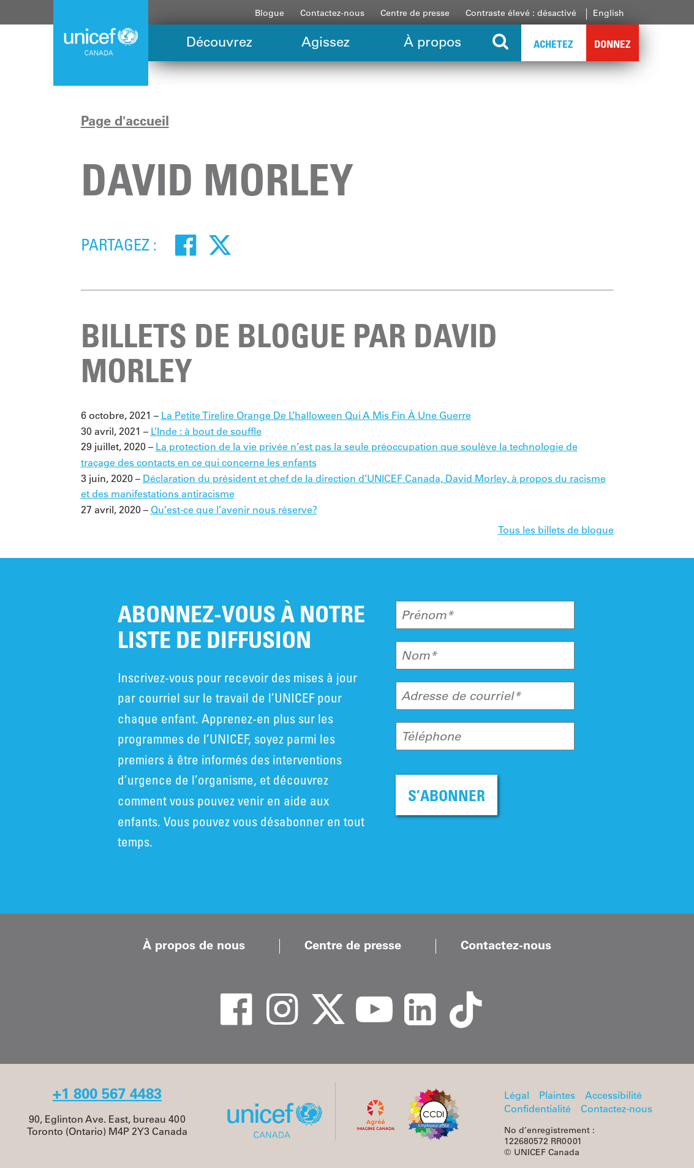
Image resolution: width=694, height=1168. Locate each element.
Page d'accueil (125, 120)
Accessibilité (613, 1095)
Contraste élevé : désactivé (521, 12)
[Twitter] (220, 244)
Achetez (553, 43)
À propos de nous (194, 945)
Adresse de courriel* (461, 695)
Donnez (612, 43)
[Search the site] (501, 42)
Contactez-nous (332, 12)
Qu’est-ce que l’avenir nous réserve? (234, 509)
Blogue (269, 12)
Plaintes (557, 1095)
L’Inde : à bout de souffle (206, 431)
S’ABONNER (446, 795)
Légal (516, 1095)
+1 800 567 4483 (107, 1093)
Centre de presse (415, 12)
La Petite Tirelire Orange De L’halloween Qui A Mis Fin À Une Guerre (316, 415)
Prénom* (427, 615)
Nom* (419, 655)
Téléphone (431, 736)
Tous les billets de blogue (556, 530)
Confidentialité (537, 1108)
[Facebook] (185, 244)
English (608, 12)
